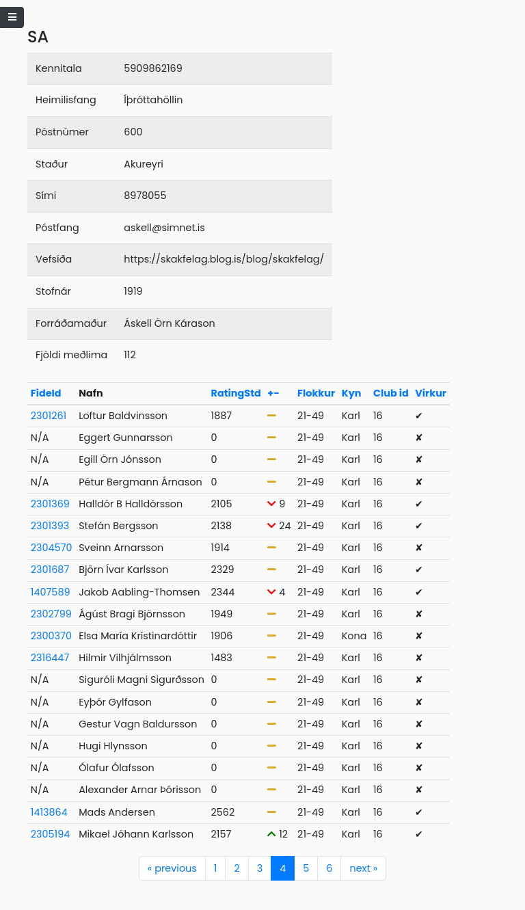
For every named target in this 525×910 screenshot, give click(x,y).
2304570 (51, 547)
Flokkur (316, 393)
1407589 (50, 592)
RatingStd (236, 393)
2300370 (51, 636)
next (363, 868)
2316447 (50, 658)
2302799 (51, 614)
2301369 (50, 504)
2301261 (48, 416)
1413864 (49, 812)
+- (273, 393)
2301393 (50, 526)
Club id (391, 393)
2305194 (50, 834)
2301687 (50, 569)
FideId (46, 393)
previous (172, 868)
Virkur (430, 393)
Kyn (352, 393)
